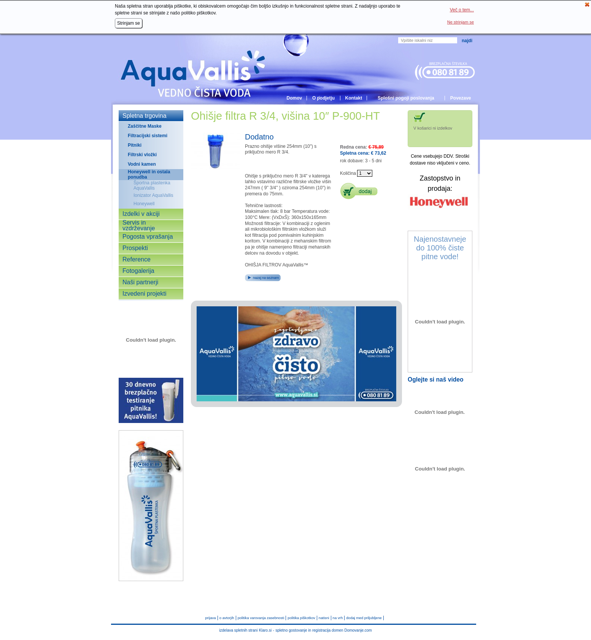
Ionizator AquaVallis (153, 195)
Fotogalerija (138, 271)
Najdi (467, 40)
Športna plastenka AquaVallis (151, 185)
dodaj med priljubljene (363, 618)
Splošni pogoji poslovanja (406, 98)
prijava (210, 618)
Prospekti (135, 248)
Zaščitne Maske (145, 126)
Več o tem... (462, 10)
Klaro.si (265, 630)
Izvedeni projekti (144, 293)
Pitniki (134, 145)
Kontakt (353, 98)
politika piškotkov (301, 618)
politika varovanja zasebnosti (261, 618)
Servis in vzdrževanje (138, 225)
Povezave (460, 98)
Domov (294, 98)
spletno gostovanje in (293, 630)
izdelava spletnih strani (238, 630)
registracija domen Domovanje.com (342, 630)
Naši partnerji (140, 282)
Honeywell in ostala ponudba (149, 174)
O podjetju (323, 98)
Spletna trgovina (144, 116)
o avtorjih (226, 618)
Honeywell (143, 203)
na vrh (338, 618)
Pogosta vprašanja (147, 236)
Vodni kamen (142, 164)
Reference (136, 259)
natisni (324, 618)
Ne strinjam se (460, 22)
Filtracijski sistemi (147, 135)
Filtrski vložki (142, 154)
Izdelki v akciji (141, 214)
